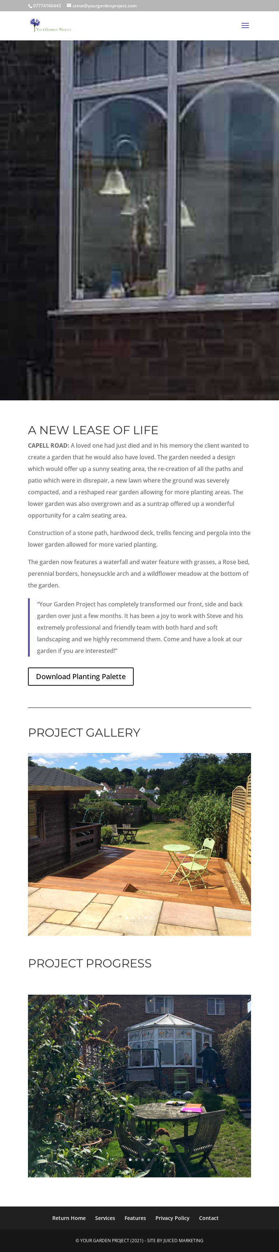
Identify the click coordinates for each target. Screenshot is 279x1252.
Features (135, 1218)
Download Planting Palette (81, 676)
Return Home (69, 1218)
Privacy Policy (172, 1218)
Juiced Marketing (183, 1240)
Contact (209, 1218)
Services (105, 1218)
